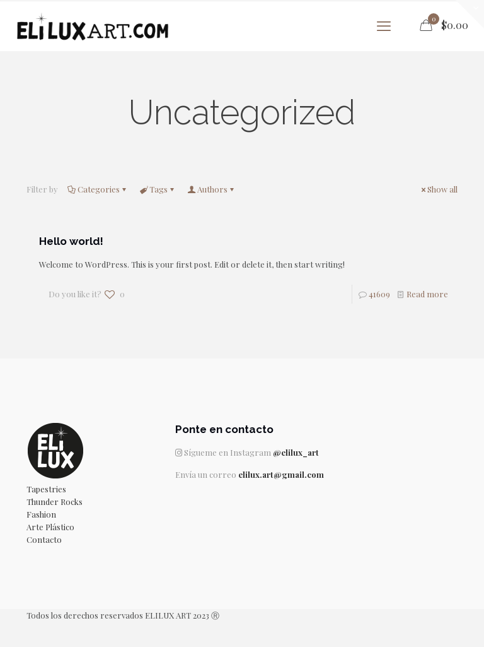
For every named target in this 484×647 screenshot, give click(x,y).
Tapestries (46, 489)
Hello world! (71, 241)
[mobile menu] (384, 25)
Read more (427, 293)
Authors (211, 189)
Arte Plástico (50, 526)
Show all (438, 189)
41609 (379, 293)
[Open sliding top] (470, 14)
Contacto (44, 539)
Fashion (41, 514)
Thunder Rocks (54, 501)
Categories (97, 189)
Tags (157, 189)
